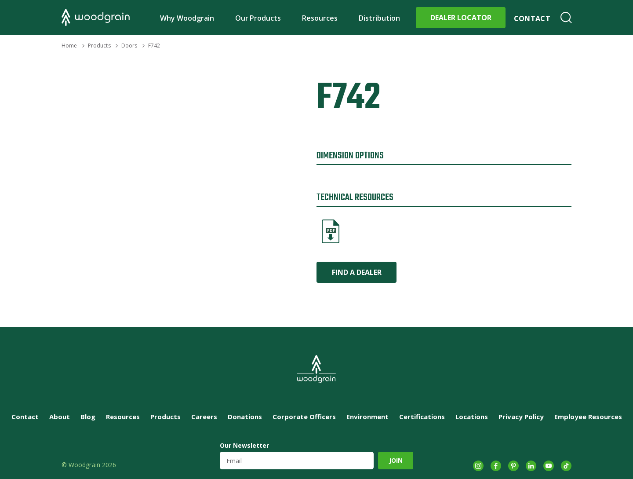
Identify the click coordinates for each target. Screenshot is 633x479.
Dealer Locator (460, 17)
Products (99, 45)
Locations (471, 416)
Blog (87, 416)
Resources (320, 18)
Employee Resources (588, 416)
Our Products (258, 18)
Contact (532, 18)
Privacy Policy (521, 416)
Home (69, 45)
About (59, 416)
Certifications (422, 416)
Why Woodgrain (187, 18)
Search (566, 17)
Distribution (379, 18)
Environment (367, 416)
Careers (204, 416)
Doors (129, 45)
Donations (245, 416)
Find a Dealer (357, 272)
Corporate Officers (304, 416)
